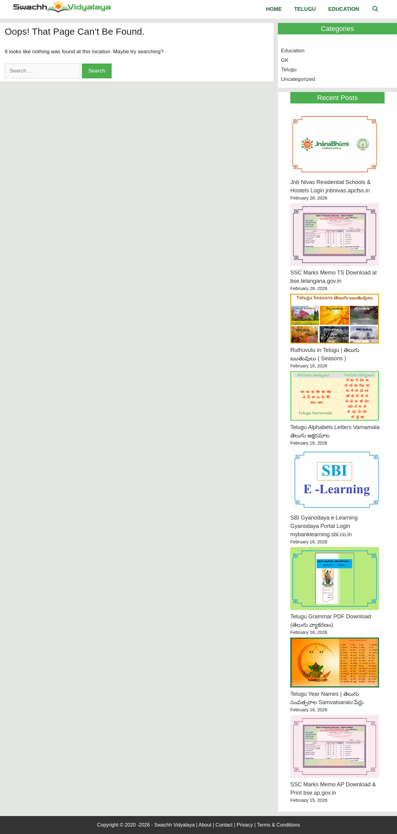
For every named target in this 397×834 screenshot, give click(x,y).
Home (274, 9)
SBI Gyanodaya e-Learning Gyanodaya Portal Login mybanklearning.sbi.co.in (324, 526)
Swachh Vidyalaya (175, 824)
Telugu (305, 9)
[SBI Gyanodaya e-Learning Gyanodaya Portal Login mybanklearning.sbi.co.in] (334, 481)
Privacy (245, 824)
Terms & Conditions (278, 824)
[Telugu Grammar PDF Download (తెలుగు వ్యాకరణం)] (334, 579)
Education (343, 9)
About (205, 824)
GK (285, 60)
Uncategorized (298, 79)
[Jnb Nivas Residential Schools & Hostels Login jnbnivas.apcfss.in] (334, 145)
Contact (224, 824)
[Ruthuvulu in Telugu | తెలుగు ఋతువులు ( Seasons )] (334, 320)
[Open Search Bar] (375, 9)
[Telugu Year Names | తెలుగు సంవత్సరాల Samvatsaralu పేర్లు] (334, 664)
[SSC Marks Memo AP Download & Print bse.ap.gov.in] (334, 747)
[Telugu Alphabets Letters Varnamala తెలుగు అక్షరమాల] (334, 397)
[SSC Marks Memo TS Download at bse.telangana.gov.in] (334, 236)
